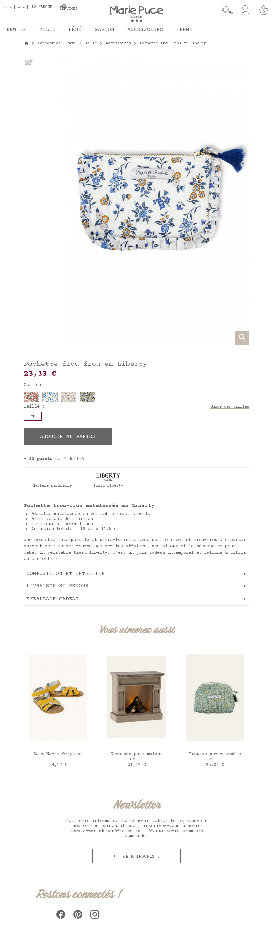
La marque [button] (42, 7)
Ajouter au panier (68, 437)
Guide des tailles (229, 407)
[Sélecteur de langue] (9, 7)
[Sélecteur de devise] (23, 7)
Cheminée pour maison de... (136, 757)
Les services (68, 7)
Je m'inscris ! (140, 856)
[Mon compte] (245, 10)
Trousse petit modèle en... (215, 757)
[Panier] (263, 10)
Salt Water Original (58, 754)
